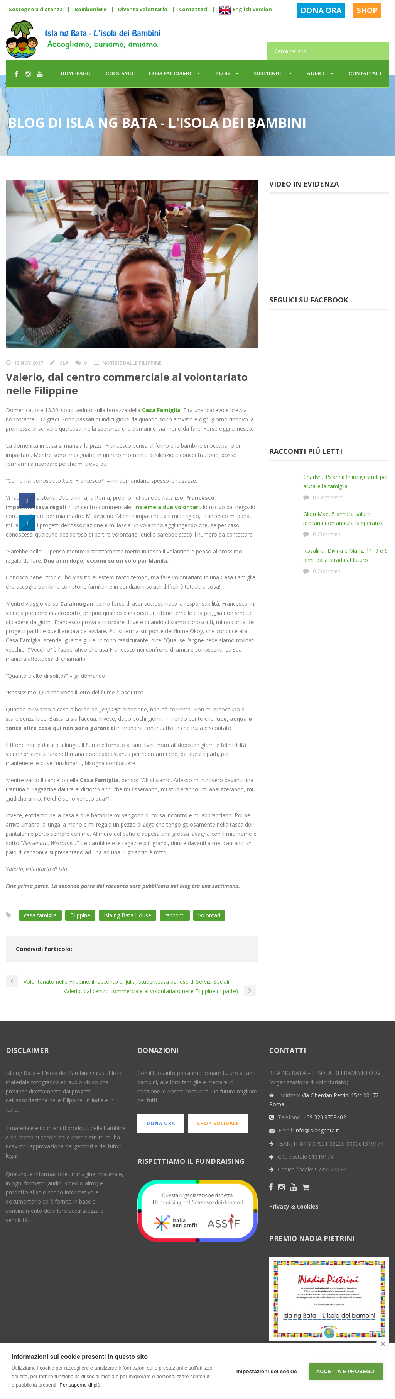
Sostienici (268, 73)
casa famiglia (40, 915)
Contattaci (193, 9)
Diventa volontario (142, 9)
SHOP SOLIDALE (218, 1123)
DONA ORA (320, 10)
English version (245, 9)
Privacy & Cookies (294, 1206)
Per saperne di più (79, 1385)
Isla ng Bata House (127, 915)
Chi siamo (119, 73)
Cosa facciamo (170, 73)
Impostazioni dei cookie (266, 1371)
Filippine (80, 915)
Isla (63, 363)
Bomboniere (90, 9)
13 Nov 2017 (28, 363)
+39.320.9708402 (324, 1117)
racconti (175, 915)
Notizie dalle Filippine (132, 363)
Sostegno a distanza (36, 9)
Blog (222, 73)
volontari (209, 915)
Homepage (75, 73)
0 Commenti (328, 497)
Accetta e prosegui (346, 1371)
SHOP (367, 10)
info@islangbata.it (317, 1130)
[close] (382, 1343)
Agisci (316, 73)
